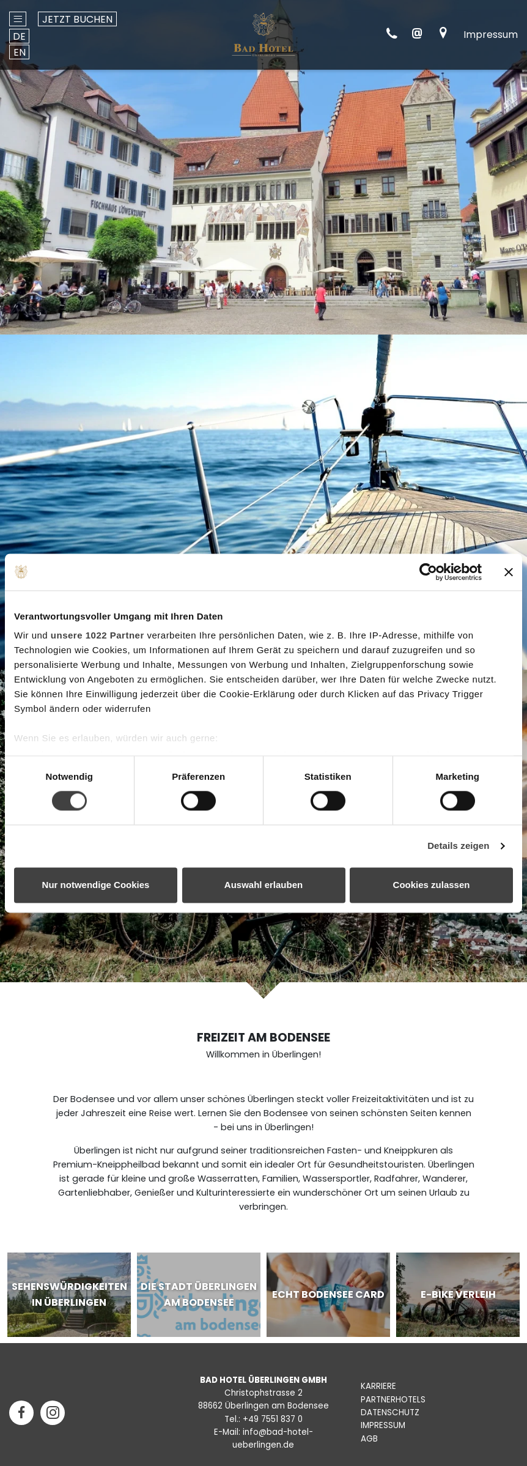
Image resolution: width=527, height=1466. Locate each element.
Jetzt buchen (77, 19)
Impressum (490, 35)
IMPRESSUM (383, 1425)
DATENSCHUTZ (390, 1412)
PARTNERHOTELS (393, 1399)
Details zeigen (458, 846)
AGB (369, 1439)
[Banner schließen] (508, 572)
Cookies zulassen (431, 884)
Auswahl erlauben (263, 884)
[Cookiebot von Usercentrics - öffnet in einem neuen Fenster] (428, 572)
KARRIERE (378, 1386)
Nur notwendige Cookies (96, 884)
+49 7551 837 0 (273, 1419)
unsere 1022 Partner (97, 635)
